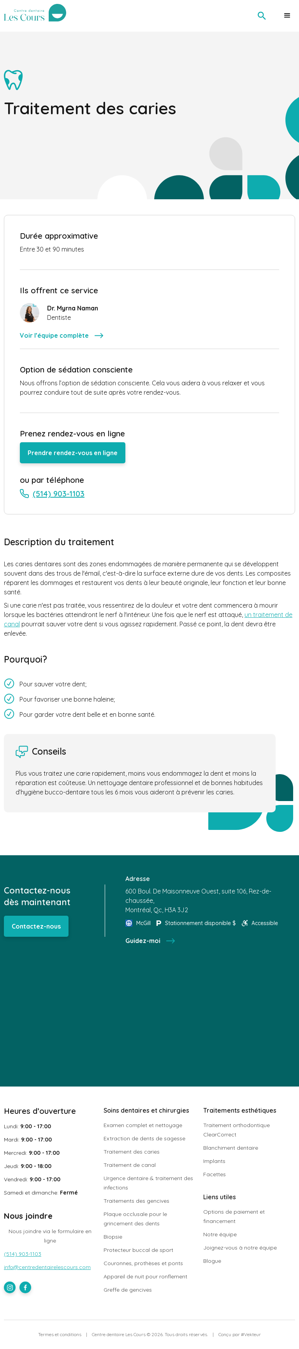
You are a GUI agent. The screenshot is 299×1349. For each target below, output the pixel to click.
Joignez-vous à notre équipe (240, 1247)
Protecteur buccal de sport (138, 1249)
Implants (214, 1161)
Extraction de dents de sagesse (144, 1138)
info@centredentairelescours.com (47, 1267)
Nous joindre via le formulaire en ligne (50, 1236)
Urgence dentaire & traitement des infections (148, 1183)
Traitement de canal (130, 1164)
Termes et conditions (59, 1334)
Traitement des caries (132, 1151)
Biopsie (113, 1236)
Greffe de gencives (128, 1289)
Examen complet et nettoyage (143, 1125)
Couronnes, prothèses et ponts (143, 1263)
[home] (36, 12)
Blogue (212, 1260)
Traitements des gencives (136, 1200)
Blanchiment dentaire (230, 1147)
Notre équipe (220, 1234)
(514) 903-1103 (22, 1253)
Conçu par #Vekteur (239, 1334)
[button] (287, 15)
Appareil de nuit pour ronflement (145, 1276)
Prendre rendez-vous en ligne (73, 453)
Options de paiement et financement (234, 1216)
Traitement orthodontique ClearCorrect (236, 1130)
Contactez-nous (36, 926)
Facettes (214, 1174)
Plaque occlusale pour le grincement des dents (135, 1219)
